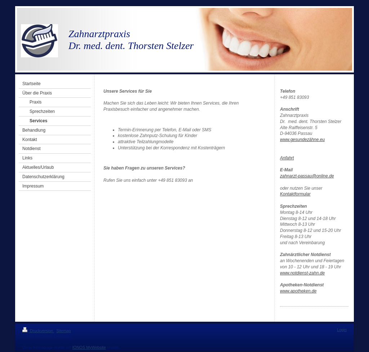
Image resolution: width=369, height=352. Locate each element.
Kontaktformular (295, 194)
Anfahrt (287, 157)
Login (342, 329)
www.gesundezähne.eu (302, 139)
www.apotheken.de (298, 291)
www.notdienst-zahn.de (302, 273)
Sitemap (63, 331)
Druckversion (38, 331)
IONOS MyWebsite (89, 347)
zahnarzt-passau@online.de (307, 176)
